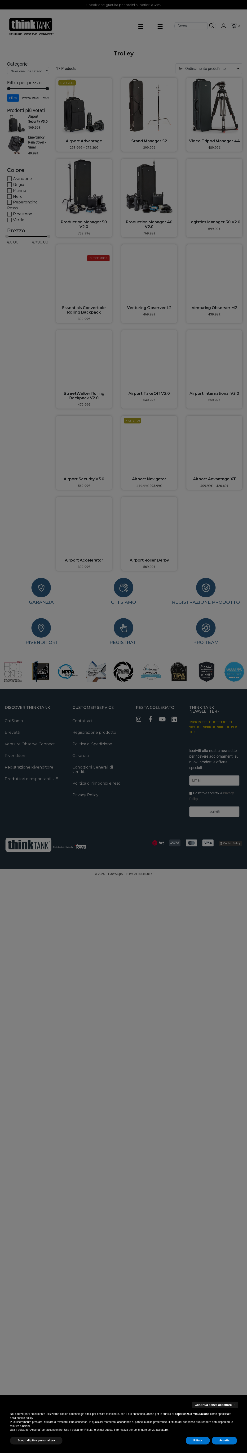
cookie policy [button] (25, 1418)
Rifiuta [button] (197, 1440)
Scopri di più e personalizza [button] (36, 1440)
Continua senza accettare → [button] (215, 1405)
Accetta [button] (224, 1440)
